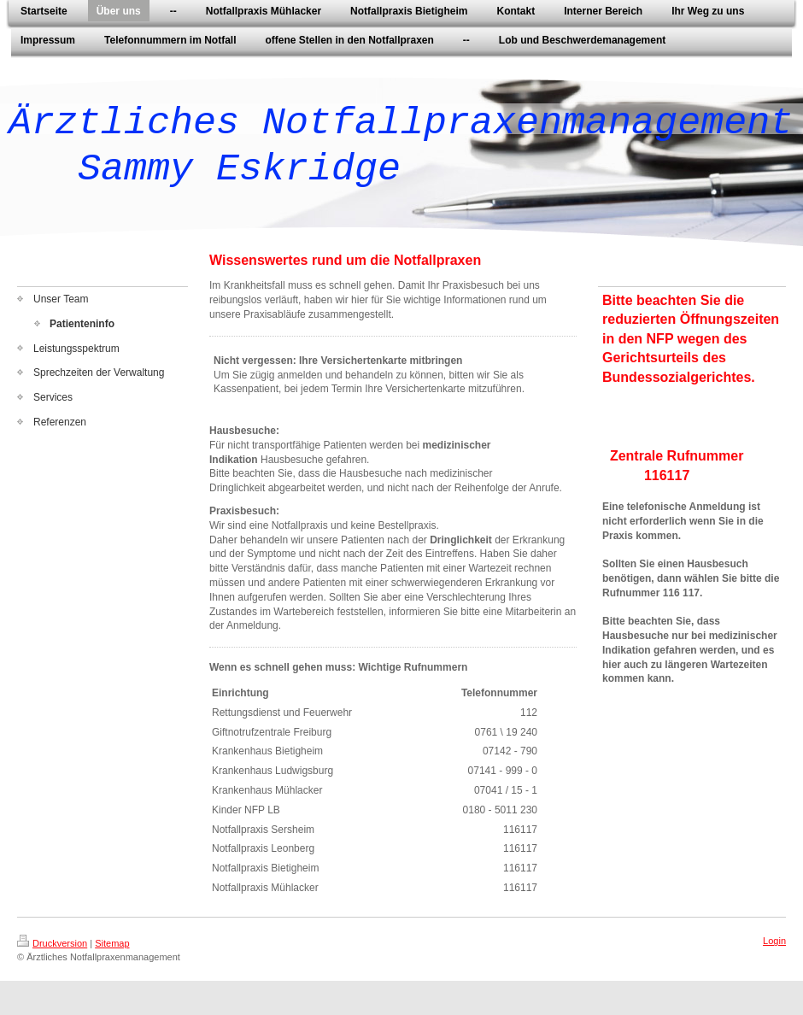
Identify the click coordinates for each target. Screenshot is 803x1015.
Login (774, 941)
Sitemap (112, 943)
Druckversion (52, 943)
